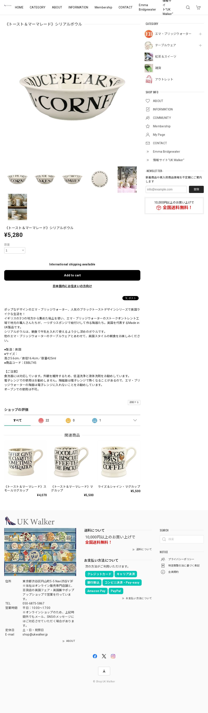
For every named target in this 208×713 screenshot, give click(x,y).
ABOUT (57, 7)
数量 (7, 244)
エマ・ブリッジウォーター (173, 33)
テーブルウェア (165, 45)
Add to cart (72, 275)
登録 (196, 189)
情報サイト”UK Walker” (168, 7)
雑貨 (158, 68)
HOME (19, 7)
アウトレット (164, 79)
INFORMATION (78, 7)
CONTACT (126, 7)
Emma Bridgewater (147, 7)
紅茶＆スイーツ (165, 56)
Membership (103, 7)
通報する (134, 402)
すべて (17, 420)
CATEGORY (38, 7)
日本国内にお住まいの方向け (72, 286)
